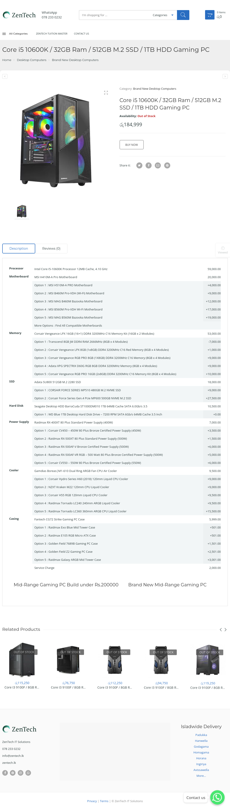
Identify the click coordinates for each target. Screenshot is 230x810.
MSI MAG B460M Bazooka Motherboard (75, 301)
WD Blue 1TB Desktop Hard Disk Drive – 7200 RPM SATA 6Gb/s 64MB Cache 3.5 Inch (105, 414)
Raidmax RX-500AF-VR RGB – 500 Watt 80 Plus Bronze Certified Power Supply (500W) (106, 455)
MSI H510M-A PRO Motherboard (71, 285)
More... (201, 776)
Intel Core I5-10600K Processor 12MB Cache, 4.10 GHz (71, 269)
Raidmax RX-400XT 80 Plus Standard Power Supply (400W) (73, 422)
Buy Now (131, 145)
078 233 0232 (52, 17)
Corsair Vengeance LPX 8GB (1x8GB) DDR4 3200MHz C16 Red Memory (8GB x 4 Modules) (109, 350)
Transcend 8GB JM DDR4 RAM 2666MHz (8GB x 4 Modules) (88, 342)
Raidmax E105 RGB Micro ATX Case (72, 535)
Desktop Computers (31, 60)
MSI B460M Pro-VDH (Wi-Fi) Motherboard (76, 293)
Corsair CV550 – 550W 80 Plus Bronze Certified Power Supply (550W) (95, 463)
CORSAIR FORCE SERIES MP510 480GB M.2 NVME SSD (85, 390)
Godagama (201, 747)
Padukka (201, 735)
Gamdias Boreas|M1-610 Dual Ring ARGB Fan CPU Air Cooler (75, 471)
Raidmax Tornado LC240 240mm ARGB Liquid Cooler (84, 503)
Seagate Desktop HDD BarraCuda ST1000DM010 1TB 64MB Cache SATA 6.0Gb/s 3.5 (90, 406)
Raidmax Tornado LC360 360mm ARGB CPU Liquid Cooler (88, 511)
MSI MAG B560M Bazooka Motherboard (75, 317)
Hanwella (201, 741)
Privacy (92, 801)
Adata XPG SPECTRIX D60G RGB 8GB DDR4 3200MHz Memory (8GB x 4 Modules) (103, 366)
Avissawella (201, 770)
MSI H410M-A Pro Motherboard (55, 277)
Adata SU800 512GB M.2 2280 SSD (57, 382)
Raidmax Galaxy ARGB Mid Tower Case (75, 560)
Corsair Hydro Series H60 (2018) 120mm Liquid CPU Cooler (88, 479)
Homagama (201, 752)
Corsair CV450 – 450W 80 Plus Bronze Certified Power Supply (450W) (95, 430)
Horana (201, 758)
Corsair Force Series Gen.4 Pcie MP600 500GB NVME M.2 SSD (90, 398)
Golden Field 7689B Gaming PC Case (73, 543)
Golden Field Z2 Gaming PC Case (71, 552)
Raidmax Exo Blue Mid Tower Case (72, 527)
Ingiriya (201, 764)
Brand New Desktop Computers (75, 60)
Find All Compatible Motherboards (78, 325)
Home (6, 60)
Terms (104, 801)
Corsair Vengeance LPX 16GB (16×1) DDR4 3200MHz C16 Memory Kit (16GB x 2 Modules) (94, 334)
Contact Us (81, 33)
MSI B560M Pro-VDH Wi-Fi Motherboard (76, 309)
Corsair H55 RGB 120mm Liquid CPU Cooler (78, 495)
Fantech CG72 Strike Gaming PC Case (59, 519)
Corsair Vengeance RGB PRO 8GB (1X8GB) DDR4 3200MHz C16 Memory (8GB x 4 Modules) (109, 358)
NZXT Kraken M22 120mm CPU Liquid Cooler (79, 487)
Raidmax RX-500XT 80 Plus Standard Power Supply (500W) (88, 439)
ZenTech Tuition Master (52, 33)
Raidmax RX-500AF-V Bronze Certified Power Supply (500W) (89, 447)
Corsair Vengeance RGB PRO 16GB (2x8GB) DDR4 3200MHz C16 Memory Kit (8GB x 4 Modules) (112, 374)
